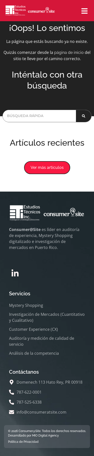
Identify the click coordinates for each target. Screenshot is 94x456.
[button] (47, 167)
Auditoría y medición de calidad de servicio (41, 341)
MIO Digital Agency (45, 435)
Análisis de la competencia (34, 353)
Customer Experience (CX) (33, 329)
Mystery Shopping (26, 305)
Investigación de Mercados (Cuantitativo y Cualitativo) (47, 317)
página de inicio (69, 52)
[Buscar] (83, 116)
